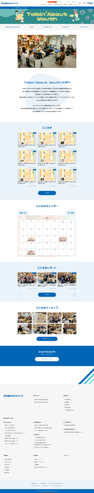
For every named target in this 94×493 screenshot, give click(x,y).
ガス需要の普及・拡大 (69, 410)
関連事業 (67, 402)
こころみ (31, 27)
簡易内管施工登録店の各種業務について (74, 432)
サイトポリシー (46, 485)
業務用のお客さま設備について (11, 441)
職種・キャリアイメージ (39, 462)
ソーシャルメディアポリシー (57, 485)
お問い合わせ (61, 1)
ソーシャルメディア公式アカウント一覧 (55, 483)
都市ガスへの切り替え (9, 425)
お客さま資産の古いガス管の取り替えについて (15, 433)
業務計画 (7, 472)
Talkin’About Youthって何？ (13, 27)
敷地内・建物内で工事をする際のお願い (43, 428)
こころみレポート (66, 27)
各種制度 (37, 464)
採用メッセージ (38, 459)
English (76, 1)
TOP (13, 7)
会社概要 (7, 470)
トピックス (75, 4)
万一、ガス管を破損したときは (41, 430)
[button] (44, 69)
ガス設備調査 (8, 435)
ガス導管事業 (67, 399)
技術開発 (67, 405)
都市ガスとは (44, 4)
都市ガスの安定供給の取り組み (41, 399)
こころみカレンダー (47, 27)
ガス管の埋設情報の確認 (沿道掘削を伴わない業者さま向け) (42, 443)
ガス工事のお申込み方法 (10, 430)
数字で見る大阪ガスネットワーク (42, 467)
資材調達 (7, 467)
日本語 (73, 1)
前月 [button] (25, 213)
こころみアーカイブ (84, 27)
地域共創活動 (18, 7)
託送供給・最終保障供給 (70, 425)
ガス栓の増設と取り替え (10, 428)
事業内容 (50, 4)
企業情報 (65, 4)
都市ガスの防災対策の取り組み (41, 402)
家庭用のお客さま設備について (11, 438)
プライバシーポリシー (36, 485)
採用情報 (70, 4)
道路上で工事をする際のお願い (41, 425)
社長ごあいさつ (8, 462)
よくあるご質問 (67, 1)
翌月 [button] (69, 213)
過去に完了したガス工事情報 (41, 447)
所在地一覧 (7, 464)
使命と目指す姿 (8, 459)
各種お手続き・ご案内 (57, 4)
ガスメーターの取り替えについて (12, 443)
